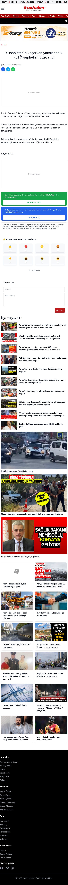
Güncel (16, 16)
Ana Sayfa (5, 16)
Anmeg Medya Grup (8, 762)
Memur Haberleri (7, 802)
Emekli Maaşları (6, 806)
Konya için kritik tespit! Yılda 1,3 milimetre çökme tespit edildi (29, 20)
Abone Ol (34, 217)
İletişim (3, 850)
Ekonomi (25, 16)
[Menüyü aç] (2, 8)
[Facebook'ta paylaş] (3, 69)
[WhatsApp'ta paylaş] (13, 69)
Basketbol (4, 835)
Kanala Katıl (34, 202)
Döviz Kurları (5, 795)
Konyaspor (4, 821)
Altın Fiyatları (5, 799)
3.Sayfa (51, 16)
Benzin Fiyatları (6, 809)
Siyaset (42, 16)
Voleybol (3, 839)
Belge (2, 780)
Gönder (59, 310)
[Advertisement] (34, 93)
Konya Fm (4, 776)
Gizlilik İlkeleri (5, 858)
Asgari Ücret (5, 791)
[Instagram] (12, 868)
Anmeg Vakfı (5, 765)
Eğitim (60, 16)
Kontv (2, 769)
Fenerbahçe (5, 832)
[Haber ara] (66, 21)
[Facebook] (1, 868)
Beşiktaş (3, 824)
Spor (34, 16)
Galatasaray (5, 828)
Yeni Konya (5, 773)
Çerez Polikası (6, 854)
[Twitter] (7, 868)
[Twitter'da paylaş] (8, 69)
